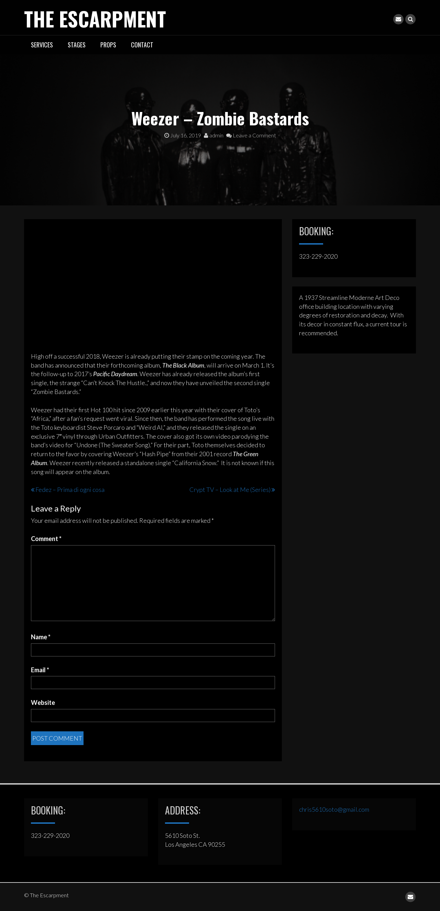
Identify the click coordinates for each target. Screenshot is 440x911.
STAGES (77, 44)
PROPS (108, 44)
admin (213, 135)
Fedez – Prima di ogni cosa (69, 489)
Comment (46, 538)
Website (43, 702)
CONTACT (142, 44)
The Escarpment (99, 18)
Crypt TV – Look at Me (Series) (230, 489)
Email (40, 669)
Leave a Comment (251, 135)
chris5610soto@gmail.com (334, 809)
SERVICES (42, 44)
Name (41, 636)
